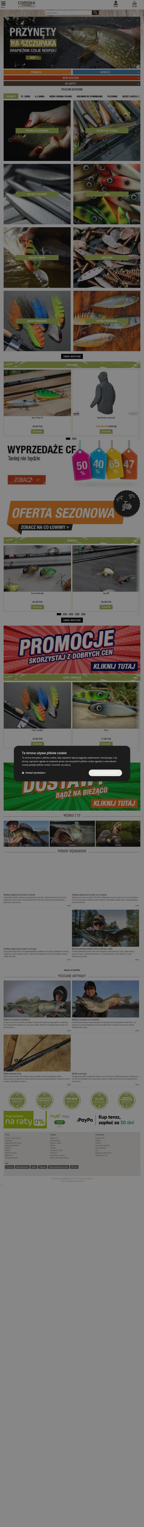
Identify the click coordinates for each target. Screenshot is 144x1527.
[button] (33, 773)
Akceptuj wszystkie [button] (105, 772)
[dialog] (72, 763)
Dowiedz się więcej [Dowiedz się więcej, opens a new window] (61, 764)
